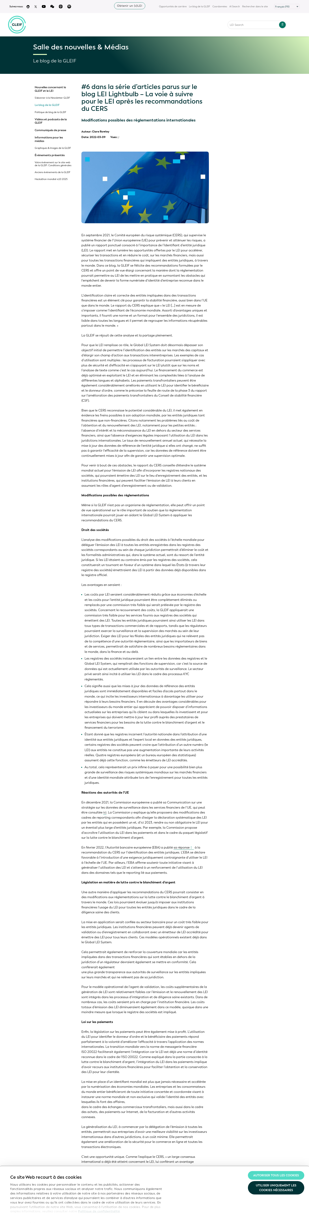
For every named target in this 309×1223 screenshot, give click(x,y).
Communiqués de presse (50, 130)
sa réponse (182, 847)
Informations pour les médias (49, 139)
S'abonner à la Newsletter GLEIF (52, 97)
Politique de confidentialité (99, 1202)
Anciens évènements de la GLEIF (52, 172)
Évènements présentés (50, 155)
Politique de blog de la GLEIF (50, 112)
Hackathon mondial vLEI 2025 (51, 179)
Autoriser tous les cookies (276, 1166)
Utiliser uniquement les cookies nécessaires (276, 1179)
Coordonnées (219, 6)
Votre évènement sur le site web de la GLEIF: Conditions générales (53, 164)
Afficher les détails (23, 1215)
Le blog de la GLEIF (199, 6)
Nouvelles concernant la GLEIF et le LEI (50, 89)
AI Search (234, 6)
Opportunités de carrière (173, 6)
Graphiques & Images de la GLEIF (53, 148)
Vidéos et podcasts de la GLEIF (51, 121)
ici (104, 812)
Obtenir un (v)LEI (129, 6)
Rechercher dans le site (255, 6)
